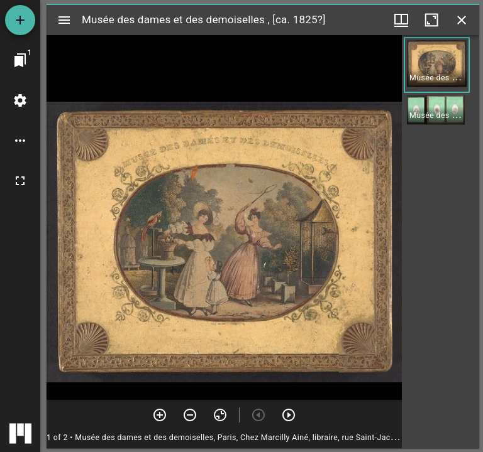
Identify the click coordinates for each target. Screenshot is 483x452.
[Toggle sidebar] (64, 20)
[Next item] (289, 415)
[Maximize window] (431, 20)
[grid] (440, 241)
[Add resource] (20, 20)
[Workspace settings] (20, 100)
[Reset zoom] (220, 415)
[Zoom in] (160, 415)
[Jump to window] (20, 60)
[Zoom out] (190, 415)
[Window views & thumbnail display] (401, 20)
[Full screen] (20, 181)
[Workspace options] (20, 141)
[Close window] (462, 20)
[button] (437, 65)
